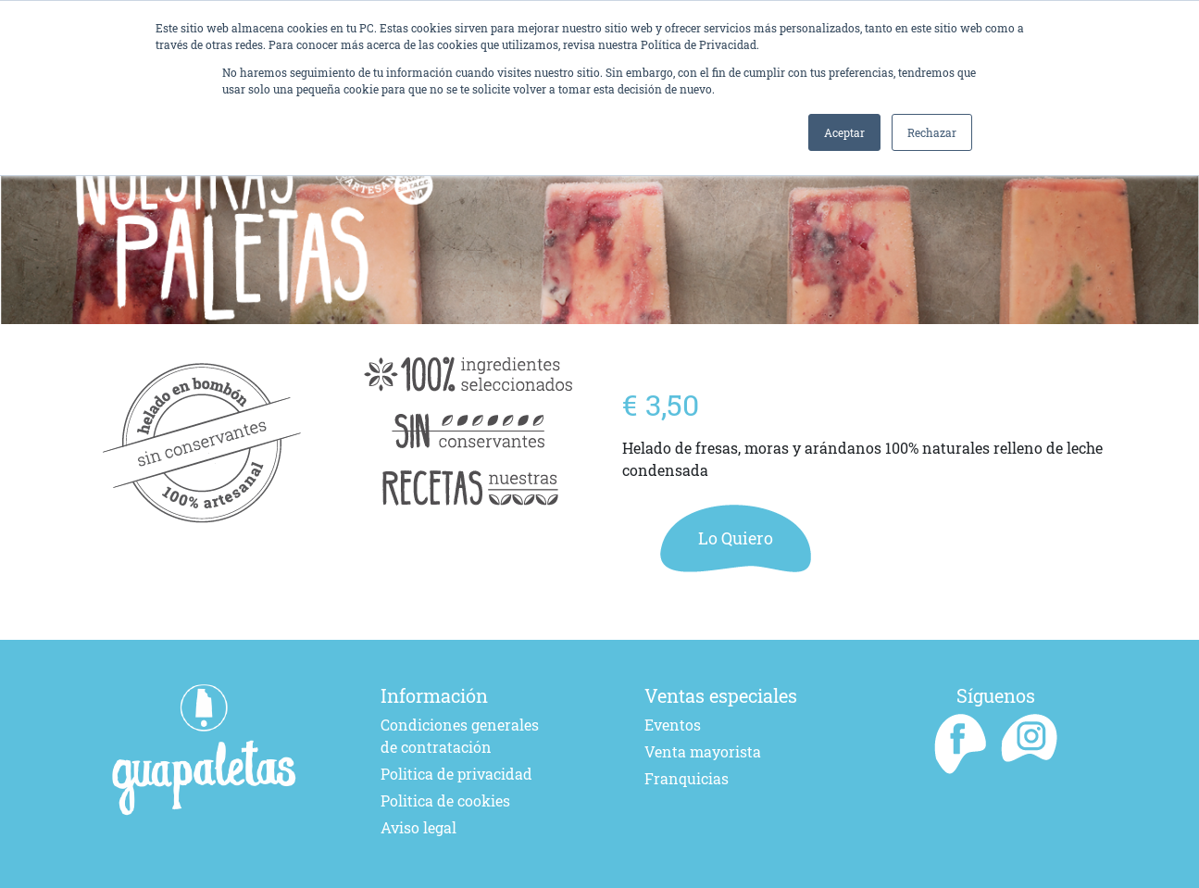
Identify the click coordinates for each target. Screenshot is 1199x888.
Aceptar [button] (844, 132)
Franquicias (686, 778)
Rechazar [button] (931, 132)
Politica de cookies (445, 800)
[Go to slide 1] (336, 332)
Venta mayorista (702, 751)
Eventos (672, 724)
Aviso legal (418, 827)
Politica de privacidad (456, 773)
